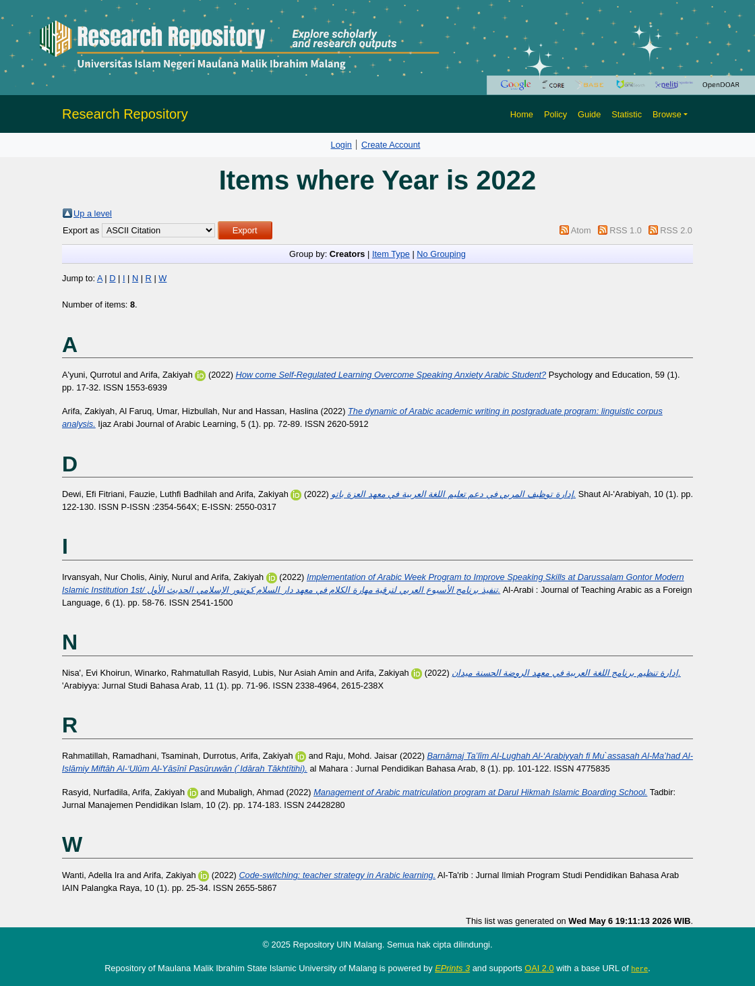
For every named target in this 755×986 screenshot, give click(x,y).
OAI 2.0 (538, 968)
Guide (589, 114)
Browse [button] (667, 114)
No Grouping (441, 254)
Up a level (92, 213)
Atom (581, 230)
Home (521, 114)
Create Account (391, 145)
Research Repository (125, 114)
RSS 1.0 (625, 230)
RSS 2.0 (676, 230)
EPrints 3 (452, 968)
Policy (555, 114)
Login (341, 145)
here (639, 968)
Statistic (626, 114)
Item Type (391, 254)
